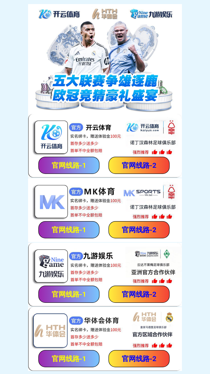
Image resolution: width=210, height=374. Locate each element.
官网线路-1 (69, 165)
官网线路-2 (139, 165)
